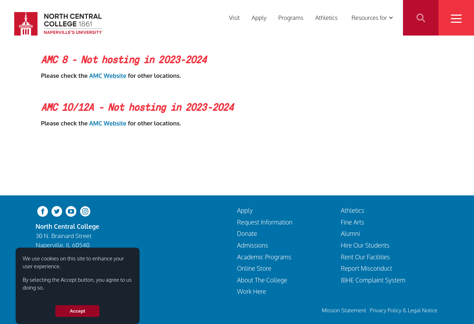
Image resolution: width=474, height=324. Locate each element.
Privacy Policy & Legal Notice (403, 310)
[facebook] (42, 211)
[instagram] (85, 211)
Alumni (350, 233)
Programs (291, 17)
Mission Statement (344, 310)
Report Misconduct (366, 268)
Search (420, 18)
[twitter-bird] (56, 211)
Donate (247, 233)
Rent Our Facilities (365, 257)
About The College (262, 280)
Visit (234, 17)
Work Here (251, 291)
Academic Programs (264, 257)
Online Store (254, 268)
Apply (259, 17)
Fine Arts (352, 222)
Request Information (265, 222)
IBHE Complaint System (373, 280)
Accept (77, 311)
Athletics (326, 17)
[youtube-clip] (71, 211)
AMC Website (107, 75)
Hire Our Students (365, 245)
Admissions (252, 245)
